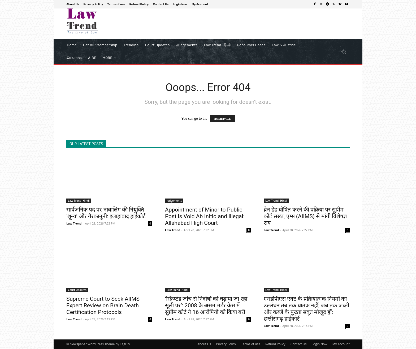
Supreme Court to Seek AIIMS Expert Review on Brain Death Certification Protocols (103, 305)
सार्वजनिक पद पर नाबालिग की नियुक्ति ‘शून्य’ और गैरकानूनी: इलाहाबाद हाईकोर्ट (106, 212)
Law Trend (73, 223)
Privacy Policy (226, 344)
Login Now (319, 344)
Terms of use (250, 344)
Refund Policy (275, 344)
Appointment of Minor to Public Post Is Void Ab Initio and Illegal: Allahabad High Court (205, 216)
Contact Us (299, 344)
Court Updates (77, 290)
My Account (341, 344)
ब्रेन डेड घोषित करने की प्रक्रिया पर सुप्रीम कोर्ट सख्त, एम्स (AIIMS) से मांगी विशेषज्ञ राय (305, 216)
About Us (204, 344)
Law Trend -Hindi (79, 200)
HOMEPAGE (222, 118)
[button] (343, 51)
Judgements (174, 200)
